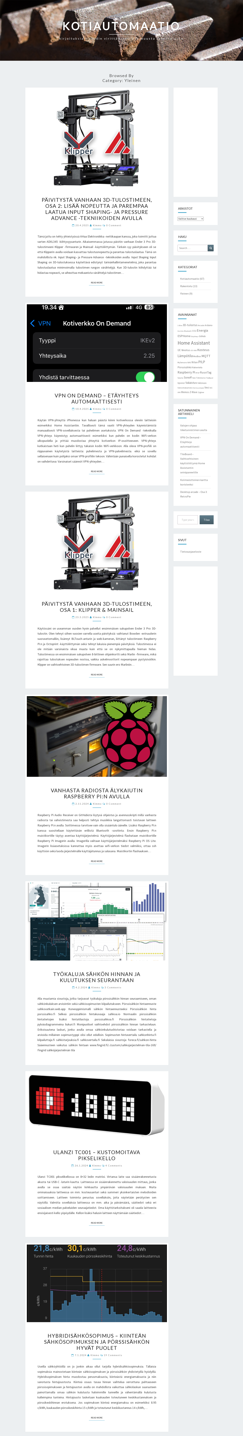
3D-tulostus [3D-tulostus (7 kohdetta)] (190, 325)
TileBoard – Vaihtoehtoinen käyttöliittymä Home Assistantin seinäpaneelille (192, 463)
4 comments (113, 1165)
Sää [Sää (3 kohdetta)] (194, 378)
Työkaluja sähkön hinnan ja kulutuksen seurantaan (96, 977)
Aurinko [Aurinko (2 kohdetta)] (181, 331)
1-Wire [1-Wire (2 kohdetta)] (180, 325)
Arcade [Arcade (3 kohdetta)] (201, 325)
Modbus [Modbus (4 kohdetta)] (197, 356)
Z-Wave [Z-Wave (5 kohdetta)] (193, 392)
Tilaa (207, 519)
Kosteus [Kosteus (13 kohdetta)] (203, 350)
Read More (98, 282)
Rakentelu (186, 286)
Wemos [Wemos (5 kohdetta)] (185, 392)
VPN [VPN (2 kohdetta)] (179, 392)
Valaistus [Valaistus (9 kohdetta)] (191, 383)
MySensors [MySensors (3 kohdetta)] (182, 362)
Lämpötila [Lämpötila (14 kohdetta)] (185, 356)
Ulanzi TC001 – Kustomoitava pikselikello (96, 1155)
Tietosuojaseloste (190, 551)
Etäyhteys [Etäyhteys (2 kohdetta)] (194, 336)
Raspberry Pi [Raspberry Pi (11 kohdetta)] (186, 372)
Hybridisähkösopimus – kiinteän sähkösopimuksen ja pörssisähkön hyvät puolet (97, 1342)
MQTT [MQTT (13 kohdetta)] (205, 356)
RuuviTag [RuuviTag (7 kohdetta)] (205, 372)
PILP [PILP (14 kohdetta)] (201, 362)
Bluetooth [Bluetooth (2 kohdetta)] (188, 331)
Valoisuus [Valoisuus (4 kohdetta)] (202, 382)
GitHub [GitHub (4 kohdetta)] (202, 336)
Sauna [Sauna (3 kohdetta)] (180, 378)
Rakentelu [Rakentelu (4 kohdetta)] (197, 367)
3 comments (113, 987)
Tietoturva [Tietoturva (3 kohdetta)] (201, 378)
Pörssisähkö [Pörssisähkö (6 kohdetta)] (185, 367)
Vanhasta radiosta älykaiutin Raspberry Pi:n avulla (97, 793)
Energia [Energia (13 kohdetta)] (202, 330)
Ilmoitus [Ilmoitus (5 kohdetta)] (185, 350)
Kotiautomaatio (189, 278)
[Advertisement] (196, 142)
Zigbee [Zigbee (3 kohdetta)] (201, 392)
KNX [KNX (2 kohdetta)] (195, 350)
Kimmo (97, 225)
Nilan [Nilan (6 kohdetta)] (195, 362)
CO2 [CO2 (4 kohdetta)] (194, 330)
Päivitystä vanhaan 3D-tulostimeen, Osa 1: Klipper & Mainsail (97, 607)
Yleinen (184, 293)
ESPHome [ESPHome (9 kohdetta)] (184, 336)
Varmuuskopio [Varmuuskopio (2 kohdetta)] (198, 388)
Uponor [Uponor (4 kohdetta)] (181, 382)
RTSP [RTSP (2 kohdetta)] (197, 373)
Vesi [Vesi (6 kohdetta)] (207, 387)
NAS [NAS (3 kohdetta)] (189, 362)
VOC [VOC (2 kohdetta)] (211, 388)
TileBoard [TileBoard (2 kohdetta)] (209, 378)
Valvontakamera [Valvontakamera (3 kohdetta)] (185, 387)
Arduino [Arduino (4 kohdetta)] (208, 325)
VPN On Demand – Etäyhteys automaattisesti (97, 398)
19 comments (113, 1355)
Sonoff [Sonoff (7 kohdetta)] (188, 377)
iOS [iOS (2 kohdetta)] (192, 350)
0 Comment (114, 225)
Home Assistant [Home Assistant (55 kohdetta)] (194, 343)
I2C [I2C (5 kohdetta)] (179, 350)
